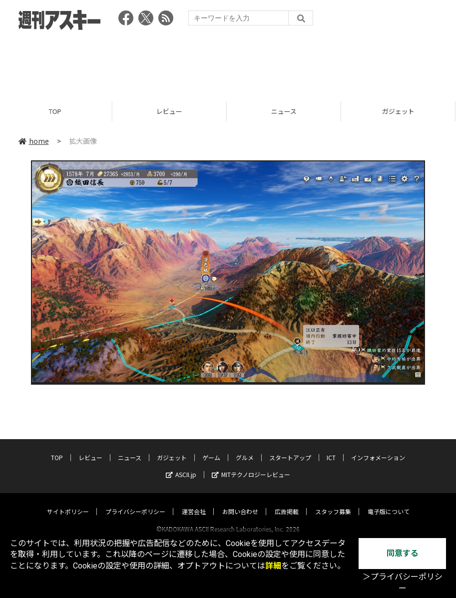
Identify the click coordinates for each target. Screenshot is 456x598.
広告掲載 (287, 502)
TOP (57, 111)
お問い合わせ (240, 502)
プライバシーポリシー (135, 502)
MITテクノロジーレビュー (251, 465)
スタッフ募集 (333, 502)
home (33, 141)
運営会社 (194, 502)
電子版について (389, 502)
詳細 (273, 566)
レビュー (171, 111)
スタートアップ (290, 448)
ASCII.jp (181, 465)
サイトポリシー (68, 502)
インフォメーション (378, 448)
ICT (331, 448)
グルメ (245, 448)
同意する (403, 553)
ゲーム (211, 448)
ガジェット (172, 448)
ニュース (286, 111)
